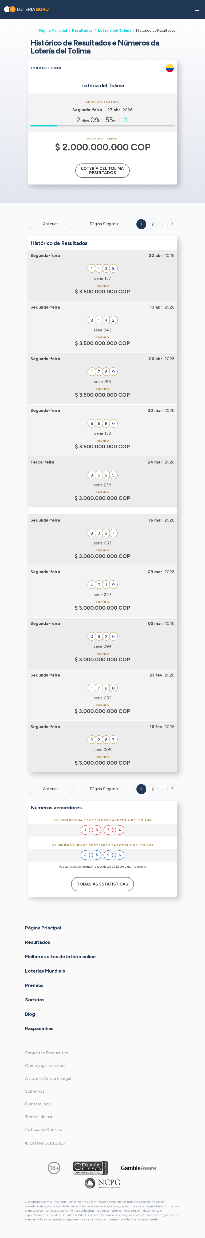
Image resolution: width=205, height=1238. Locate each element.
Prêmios (34, 985)
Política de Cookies (43, 1129)
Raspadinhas (39, 1028)
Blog (30, 1014)
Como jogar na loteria (45, 1065)
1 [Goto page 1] (141, 224)
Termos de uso (39, 1116)
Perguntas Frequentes (46, 1052)
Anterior (50, 224)
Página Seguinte (105, 224)
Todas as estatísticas (102, 884)
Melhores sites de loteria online (60, 957)
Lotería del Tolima (114, 30)
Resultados (82, 30)
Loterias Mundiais (45, 971)
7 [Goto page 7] (172, 789)
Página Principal (53, 30)
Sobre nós (35, 1091)
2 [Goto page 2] (153, 224)
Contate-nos (38, 1103)
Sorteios (35, 1000)
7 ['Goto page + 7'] (172, 224)
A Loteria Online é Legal (48, 1078)
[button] (197, 9)
